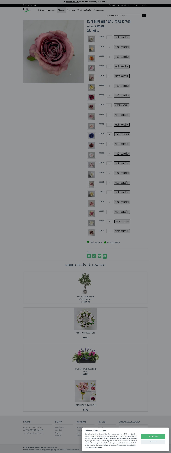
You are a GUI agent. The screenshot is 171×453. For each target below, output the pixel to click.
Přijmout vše (153, 436)
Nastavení (153, 442)
